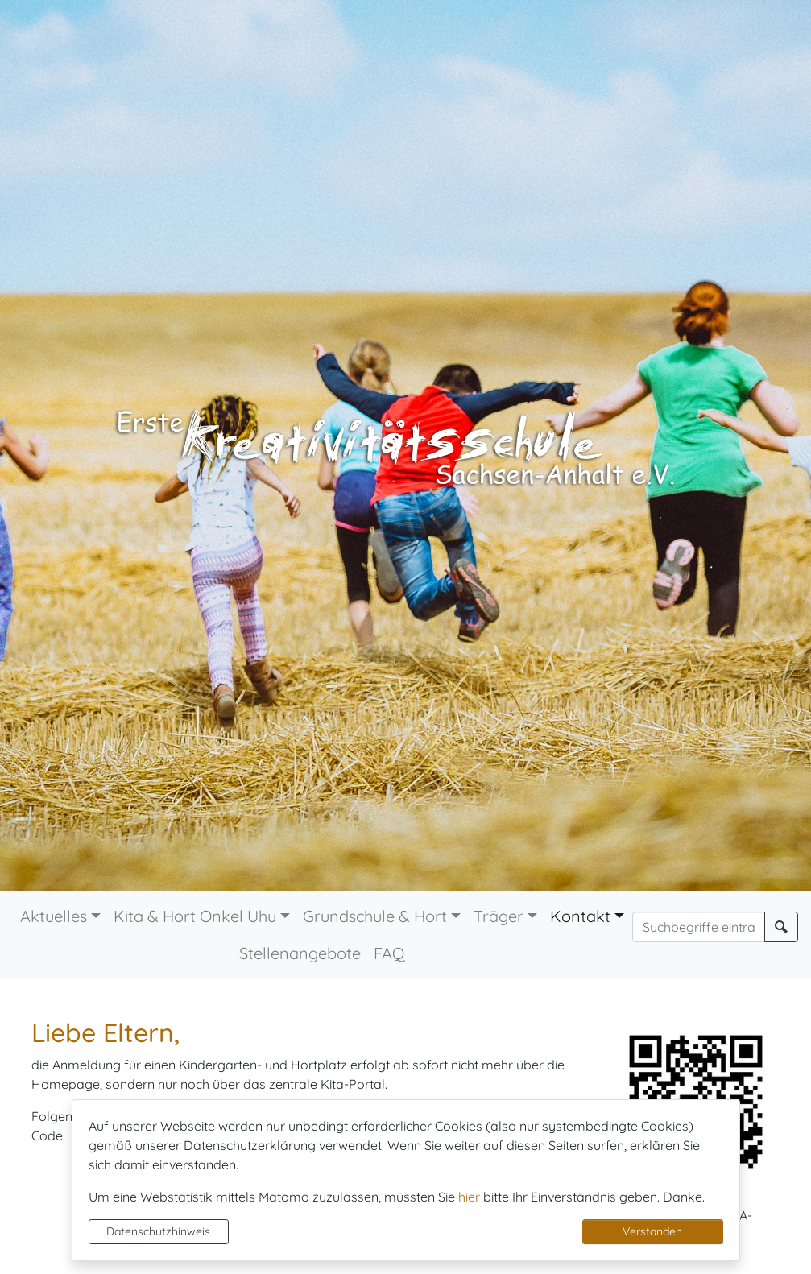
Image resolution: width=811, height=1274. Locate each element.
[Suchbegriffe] (699, 927)
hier (469, 1197)
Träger (498, 916)
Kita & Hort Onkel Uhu (195, 916)
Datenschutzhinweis (158, 1231)
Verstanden (652, 1231)
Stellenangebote (300, 953)
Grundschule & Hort (375, 916)
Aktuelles (53, 916)
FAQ (389, 953)
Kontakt (580, 916)
